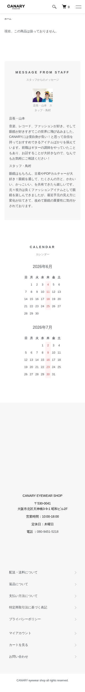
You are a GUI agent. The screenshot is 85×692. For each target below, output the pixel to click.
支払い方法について (23, 596)
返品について (18, 584)
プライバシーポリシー (25, 619)
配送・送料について (23, 572)
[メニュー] (78, 7)
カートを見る (18, 645)
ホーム (8, 19)
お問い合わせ (18, 656)
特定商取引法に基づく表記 (28, 607)
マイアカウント (20, 633)
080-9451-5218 (47, 531)
